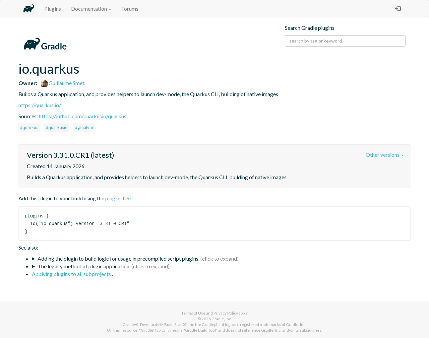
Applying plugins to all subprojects (72, 274)
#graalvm (84, 127)
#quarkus (29, 127)
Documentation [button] (91, 8)
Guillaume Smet (62, 83)
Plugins (52, 8)
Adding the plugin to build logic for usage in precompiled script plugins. (118, 258)
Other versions (385, 154)
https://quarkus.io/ (39, 105)
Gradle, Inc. (221, 318)
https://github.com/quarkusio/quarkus (82, 116)
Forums (129, 8)
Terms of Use (193, 313)
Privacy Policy (225, 313)
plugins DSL (118, 198)
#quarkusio (56, 127)
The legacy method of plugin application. (84, 266)
